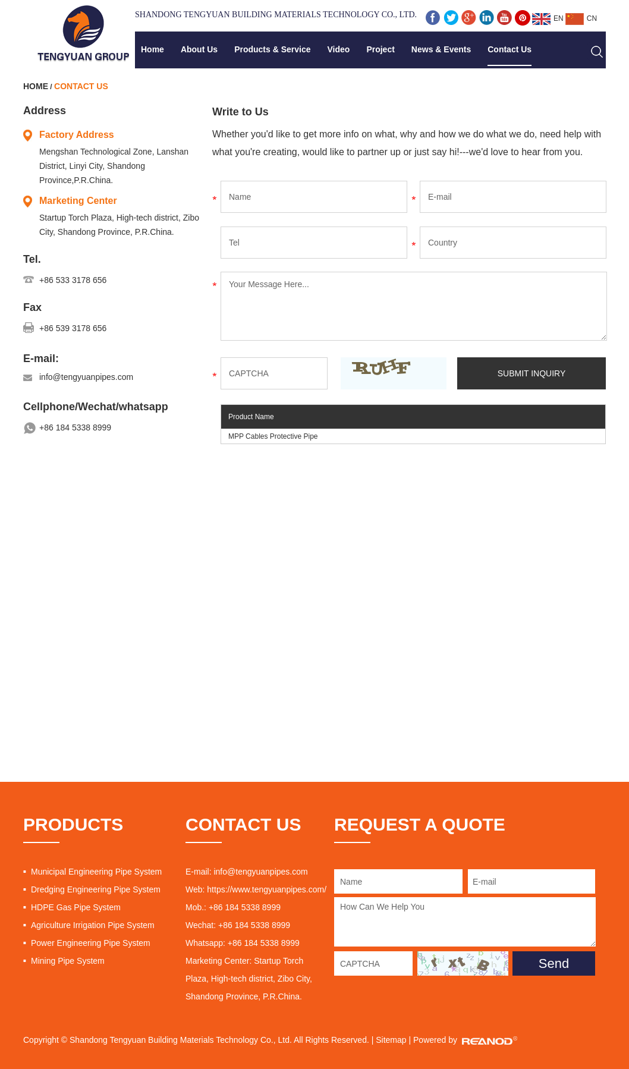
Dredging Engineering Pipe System (96, 889)
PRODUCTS (73, 824)
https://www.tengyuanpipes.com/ (266, 889)
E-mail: (41, 358)
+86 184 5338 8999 (75, 427)
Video (339, 49)
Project (380, 49)
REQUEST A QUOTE (419, 824)
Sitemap (391, 1040)
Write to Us (240, 112)
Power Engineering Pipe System (90, 943)
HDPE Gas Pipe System (76, 907)
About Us (199, 49)
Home (152, 49)
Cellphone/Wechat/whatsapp (95, 407)
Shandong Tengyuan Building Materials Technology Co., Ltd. (276, 14)
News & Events (441, 49)
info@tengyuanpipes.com (86, 377)
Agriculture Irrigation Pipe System (93, 925)
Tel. (32, 259)
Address (44, 111)
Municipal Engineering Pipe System (96, 871)
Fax (32, 307)
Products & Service (272, 49)
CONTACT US (243, 824)
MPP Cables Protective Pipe (273, 436)
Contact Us (509, 49)
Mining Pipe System (68, 961)
